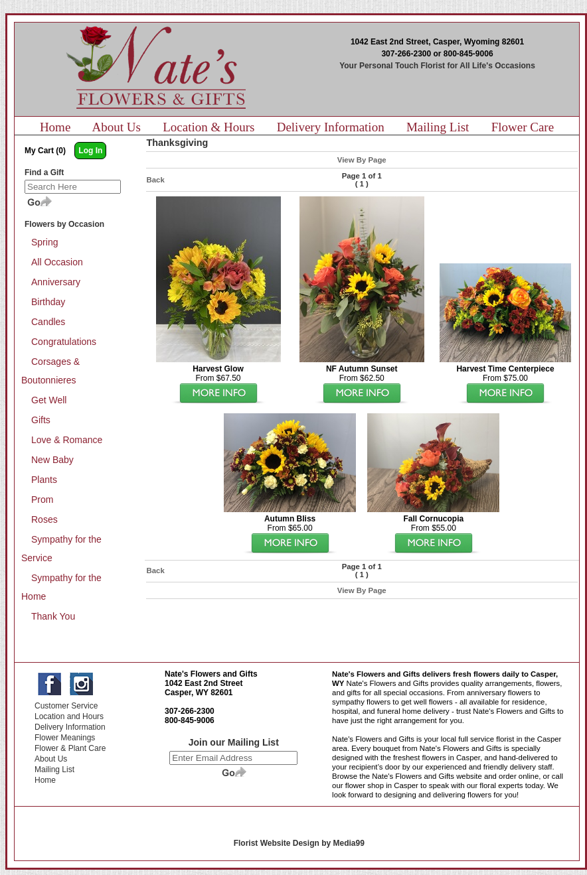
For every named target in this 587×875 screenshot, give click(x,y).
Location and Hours (69, 716)
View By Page (361, 160)
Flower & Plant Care (70, 748)
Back (156, 180)
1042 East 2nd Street (203, 683)
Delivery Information (330, 127)
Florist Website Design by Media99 (299, 843)
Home (55, 127)
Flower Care (522, 127)
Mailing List (437, 127)
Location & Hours (208, 127)
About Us (116, 127)
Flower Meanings (65, 737)
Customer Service (66, 705)
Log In (90, 150)
